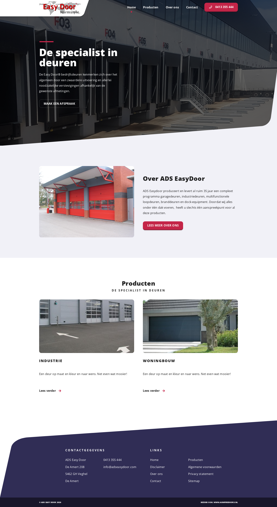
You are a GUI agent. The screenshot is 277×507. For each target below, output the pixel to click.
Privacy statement (200, 474)
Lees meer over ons (163, 225)
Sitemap (194, 481)
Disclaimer (157, 467)
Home (154, 460)
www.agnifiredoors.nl (226, 502)
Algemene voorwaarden (204, 467)
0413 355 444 (112, 460)
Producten (195, 460)
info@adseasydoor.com (119, 467)
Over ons (156, 474)
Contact (155, 481)
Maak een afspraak (59, 104)
